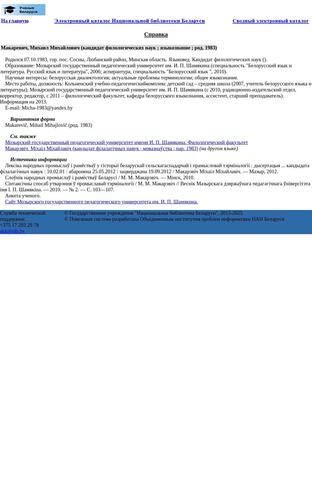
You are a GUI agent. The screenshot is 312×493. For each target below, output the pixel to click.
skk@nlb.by (12, 231)
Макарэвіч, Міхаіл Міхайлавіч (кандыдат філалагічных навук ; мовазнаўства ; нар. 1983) (101, 148)
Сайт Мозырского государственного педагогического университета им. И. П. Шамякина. (101, 202)
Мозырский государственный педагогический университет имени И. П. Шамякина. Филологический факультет (126, 142)
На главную (15, 21)
